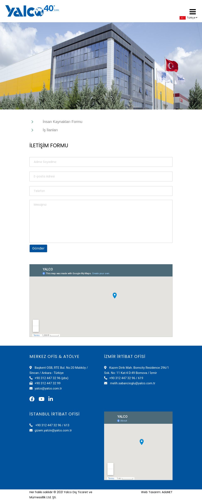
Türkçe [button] (188, 17)
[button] (193, 11)
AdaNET (167, 492)
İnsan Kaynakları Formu (62, 122)
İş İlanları (50, 130)
